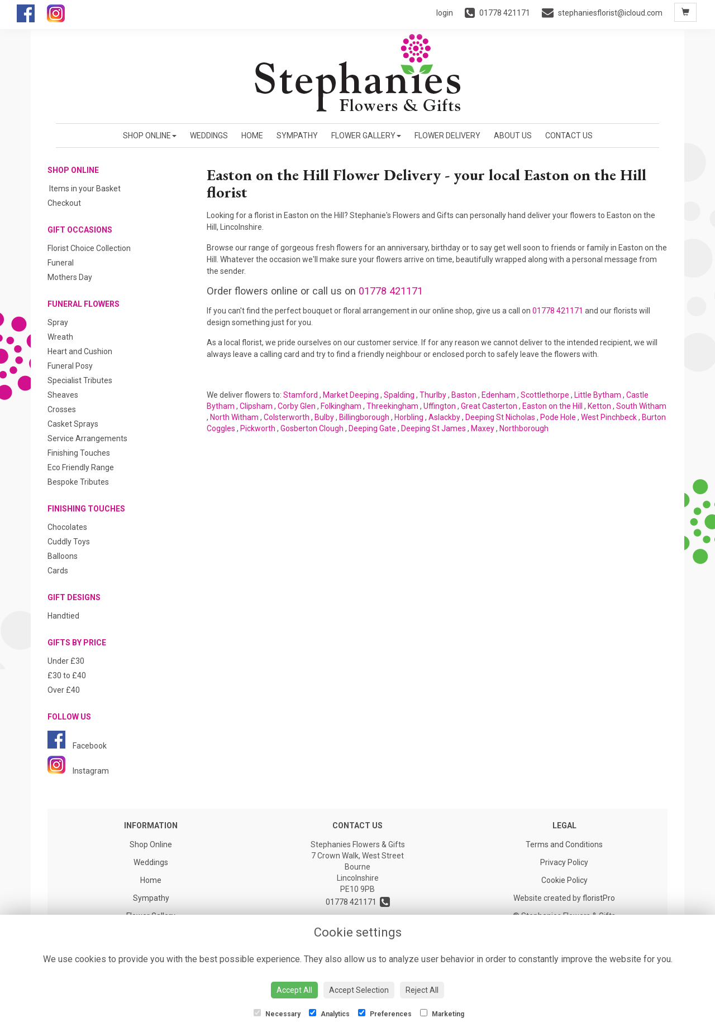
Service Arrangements (87, 438)
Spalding (399, 394)
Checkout (64, 203)
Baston (463, 394)
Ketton (599, 406)
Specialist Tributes (79, 380)
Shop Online (150, 135)
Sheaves (62, 394)
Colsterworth (286, 417)
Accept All (294, 990)
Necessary (277, 1013)
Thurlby (433, 394)
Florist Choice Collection (89, 248)
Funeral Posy (70, 365)
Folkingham (341, 406)
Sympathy (297, 135)
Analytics (329, 1013)
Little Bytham (597, 394)
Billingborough (364, 417)
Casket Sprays (72, 423)
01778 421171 (391, 291)
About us (513, 135)
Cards (57, 570)
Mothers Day (69, 277)
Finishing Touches (78, 452)
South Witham (641, 406)
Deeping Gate (372, 428)
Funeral (60, 262)
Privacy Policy (564, 862)
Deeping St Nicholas (500, 417)
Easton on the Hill (552, 406)
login (444, 12)
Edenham (499, 394)
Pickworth (257, 428)
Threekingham (392, 406)
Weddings (209, 135)
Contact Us (569, 135)
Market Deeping (351, 394)
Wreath (60, 336)
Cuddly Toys (68, 541)
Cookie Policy (564, 880)
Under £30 (65, 661)
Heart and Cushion (79, 351)
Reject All (422, 990)
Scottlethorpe (545, 394)
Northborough (524, 428)
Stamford (300, 394)
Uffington (439, 406)
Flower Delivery (447, 135)
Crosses (61, 409)
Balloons (62, 556)
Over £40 (63, 690)
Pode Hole (558, 417)
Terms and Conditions (564, 844)
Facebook (77, 745)
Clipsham (256, 406)
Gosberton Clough (312, 428)
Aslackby (444, 417)
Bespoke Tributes (78, 481)
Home (252, 135)
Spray (57, 322)
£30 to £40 (66, 675)
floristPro (599, 898)
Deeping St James (433, 428)
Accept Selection (359, 990)
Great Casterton (489, 406)
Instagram (78, 770)
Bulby (324, 417)
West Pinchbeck (609, 417)
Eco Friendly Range (80, 467)
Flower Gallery (366, 135)
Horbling (408, 417)
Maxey (482, 428)
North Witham (234, 417)
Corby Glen (297, 406)
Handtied (63, 615)
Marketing (442, 1013)
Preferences (385, 1013)
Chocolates (67, 527)
